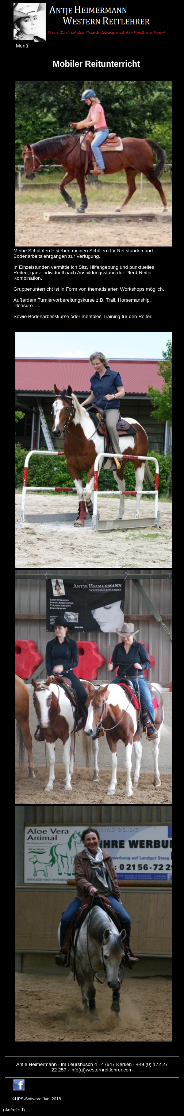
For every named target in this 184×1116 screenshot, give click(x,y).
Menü (22, 46)
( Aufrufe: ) (14, 1110)
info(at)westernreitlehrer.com (101, 1070)
